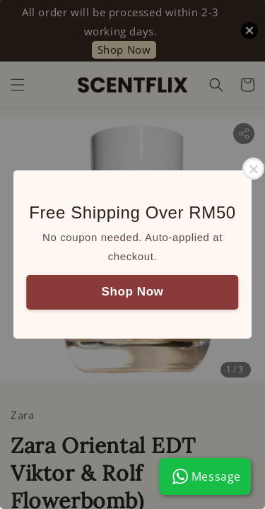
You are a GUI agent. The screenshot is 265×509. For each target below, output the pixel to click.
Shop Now (133, 291)
